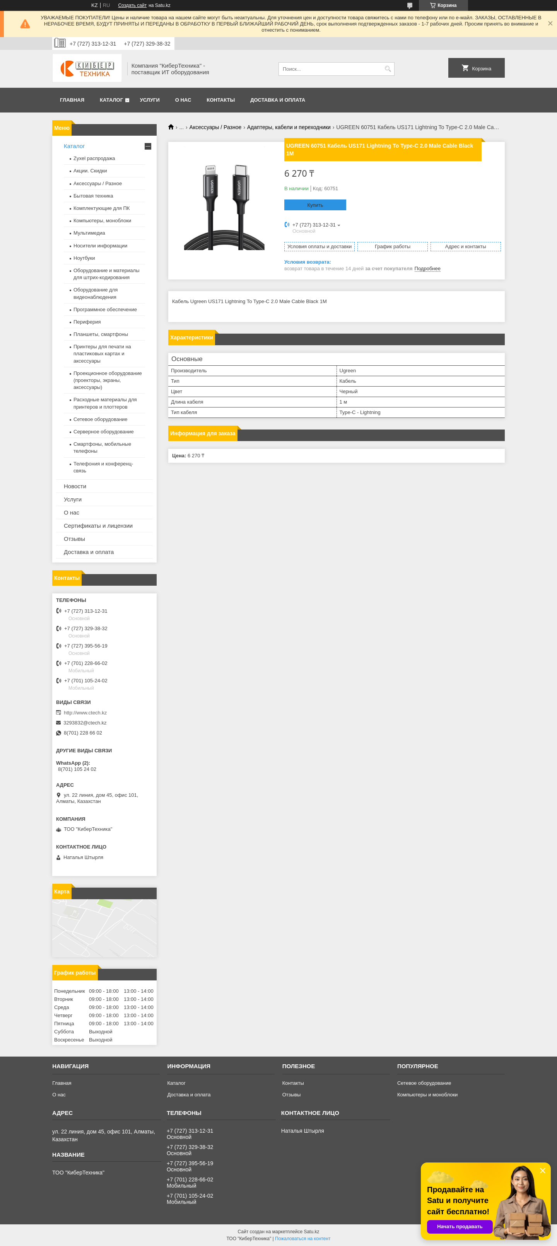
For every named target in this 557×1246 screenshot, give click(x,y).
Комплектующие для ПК (101, 208)
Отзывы (74, 538)
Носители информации (100, 246)
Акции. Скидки (90, 171)
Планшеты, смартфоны (100, 334)
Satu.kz (311, 1231)
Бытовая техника (93, 196)
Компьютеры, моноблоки (102, 220)
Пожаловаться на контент (302, 1238)
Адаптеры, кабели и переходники (289, 127)
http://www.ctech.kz (85, 713)
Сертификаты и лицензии (98, 525)
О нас (183, 100)
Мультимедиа (89, 233)
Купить (315, 205)
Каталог (111, 100)
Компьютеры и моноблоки (427, 1095)
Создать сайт (132, 5)
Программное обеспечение (105, 309)
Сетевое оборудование (100, 419)
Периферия (87, 322)
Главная (72, 100)
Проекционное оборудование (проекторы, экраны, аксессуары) (107, 380)
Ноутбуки (84, 258)
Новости (75, 486)
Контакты (221, 100)
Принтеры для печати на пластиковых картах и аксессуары (102, 353)
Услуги (150, 100)
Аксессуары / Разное (216, 127)
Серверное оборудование (103, 432)
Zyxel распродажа (94, 158)
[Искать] (388, 69)
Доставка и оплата (277, 100)
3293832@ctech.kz (85, 723)
